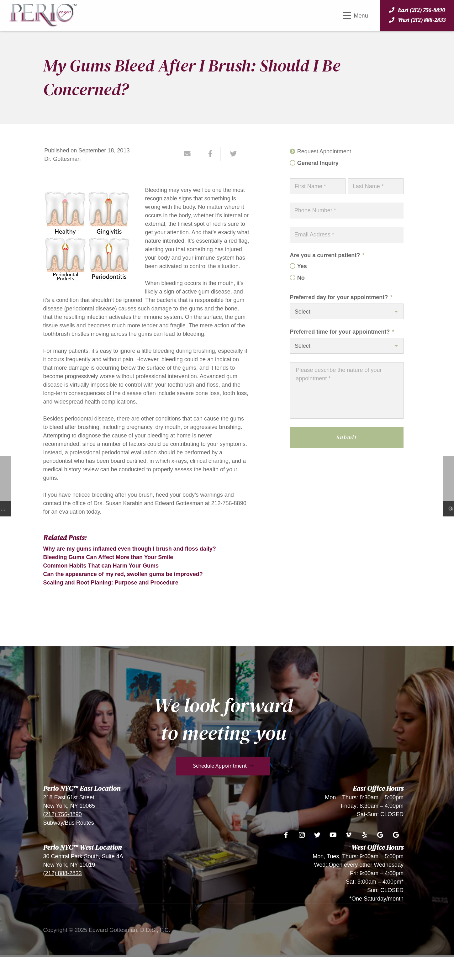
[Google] (380, 835)
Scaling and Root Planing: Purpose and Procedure (110, 582)
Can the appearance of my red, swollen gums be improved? (123, 574)
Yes (302, 266)
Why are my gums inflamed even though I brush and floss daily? (129, 549)
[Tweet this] (231, 154)
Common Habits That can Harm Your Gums (101, 566)
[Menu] (355, 16)
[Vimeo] (348, 835)
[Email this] (190, 154)
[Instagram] (301, 835)
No (301, 278)
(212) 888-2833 (62, 873)
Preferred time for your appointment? (342, 332)
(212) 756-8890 (62, 814)
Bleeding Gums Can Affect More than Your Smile (108, 557)
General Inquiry (318, 163)
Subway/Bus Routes (68, 823)
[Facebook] (286, 835)
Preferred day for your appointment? (341, 297)
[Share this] (210, 154)
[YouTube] (333, 835)
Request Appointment (324, 151)
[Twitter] (317, 835)
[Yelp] (364, 835)
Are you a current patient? (327, 255)
